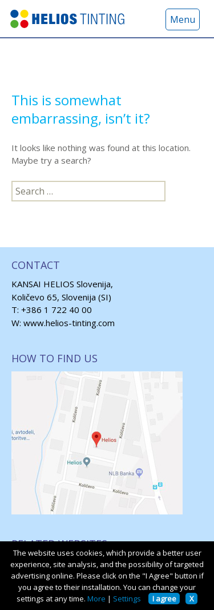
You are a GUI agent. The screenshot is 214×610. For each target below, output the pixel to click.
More (96, 598)
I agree (164, 598)
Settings (127, 598)
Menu (182, 19)
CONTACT (35, 265)
